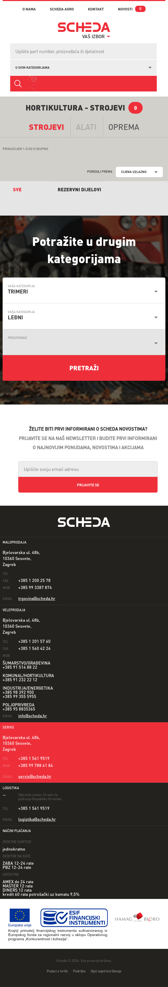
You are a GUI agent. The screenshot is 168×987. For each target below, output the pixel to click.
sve (17, 189)
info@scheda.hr (32, 715)
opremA (123, 127)
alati (86, 127)
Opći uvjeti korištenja (106, 971)
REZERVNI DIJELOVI (79, 189)
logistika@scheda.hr (37, 819)
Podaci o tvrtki (57, 971)
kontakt (96, 9)
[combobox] (83, 67)
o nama (29, 9)
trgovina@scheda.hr (36, 598)
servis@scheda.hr (34, 776)
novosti (125, 9)
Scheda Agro (62, 9)
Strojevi (46, 127)
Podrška (79, 971)
